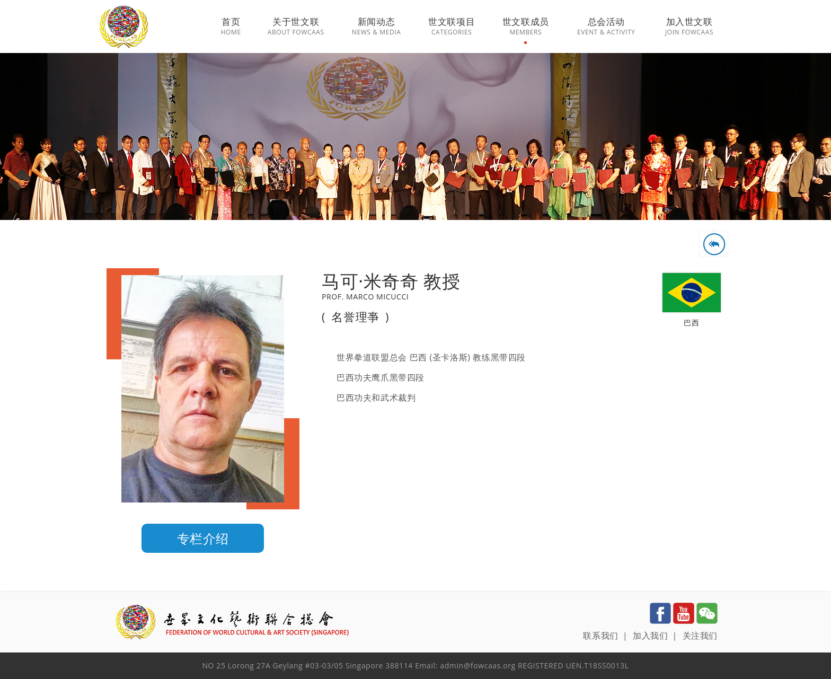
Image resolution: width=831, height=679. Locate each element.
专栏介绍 (203, 538)
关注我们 (700, 635)
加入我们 (650, 635)
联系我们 (600, 635)
